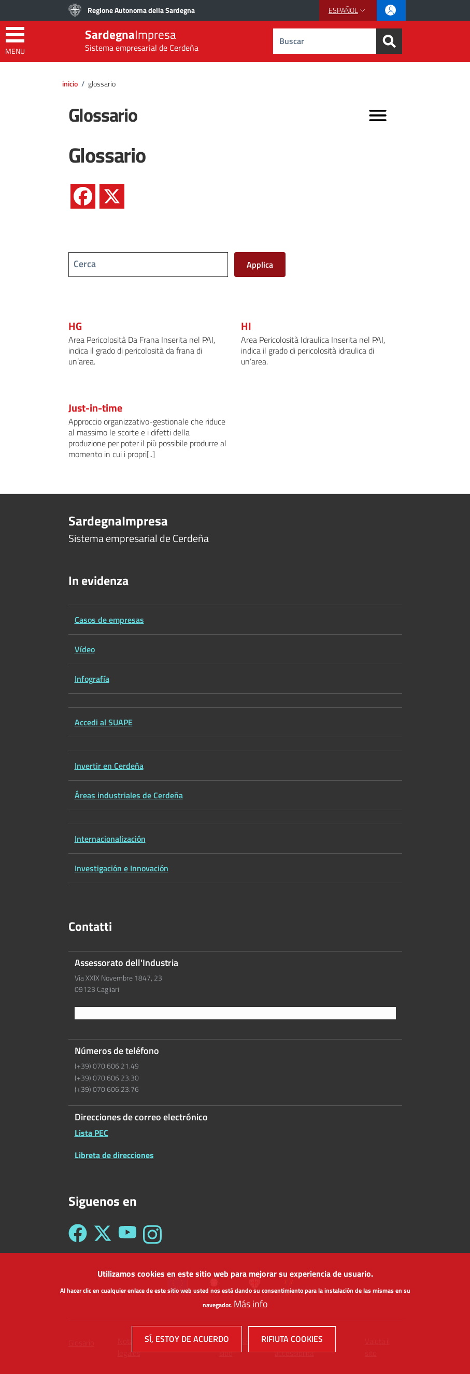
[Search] (389, 41)
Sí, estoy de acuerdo (187, 1343)
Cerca (85, 264)
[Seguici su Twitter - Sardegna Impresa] (102, 1234)
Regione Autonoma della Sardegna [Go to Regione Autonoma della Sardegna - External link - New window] (141, 10)
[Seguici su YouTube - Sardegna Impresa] (127, 1234)
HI (246, 326)
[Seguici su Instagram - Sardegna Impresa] (152, 1234)
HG (75, 326)
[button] (348, 10)
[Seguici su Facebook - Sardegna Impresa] (77, 1234)
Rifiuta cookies (292, 1343)
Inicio (70, 84)
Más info (251, 1308)
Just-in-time (95, 408)
